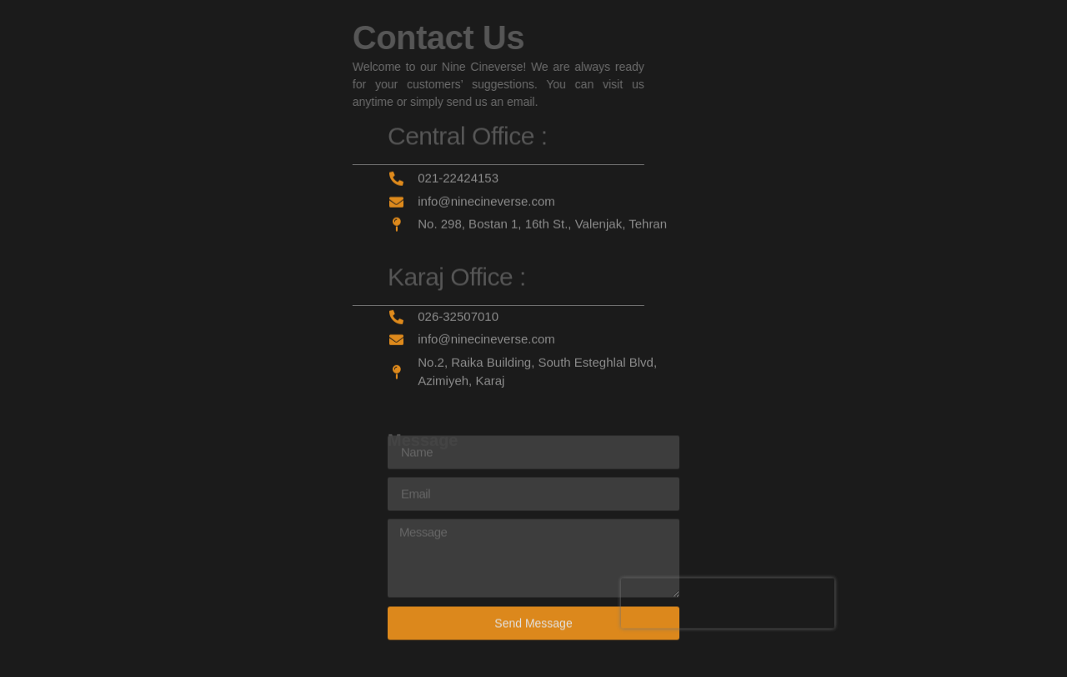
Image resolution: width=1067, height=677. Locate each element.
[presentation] (727, 594)
